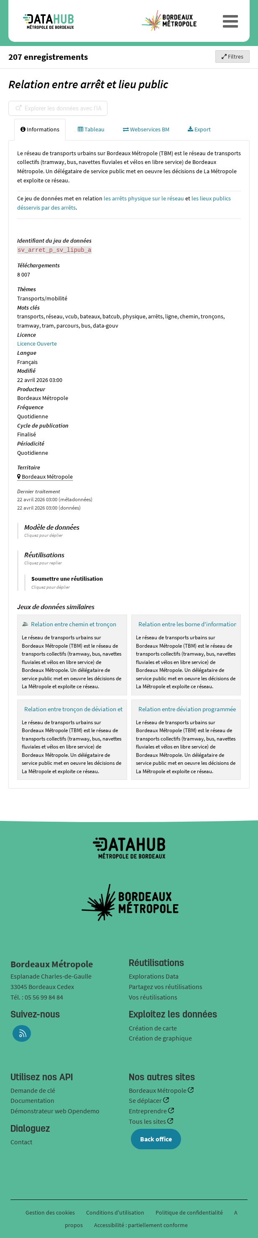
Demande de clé (32, 1090)
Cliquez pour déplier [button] (43, 535)
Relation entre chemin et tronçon (73, 624)
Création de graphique (160, 1038)
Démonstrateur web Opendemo (55, 1111)
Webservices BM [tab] (146, 129)
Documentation (32, 1100)
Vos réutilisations (153, 997)
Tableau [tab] (91, 129)
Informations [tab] (39, 129)
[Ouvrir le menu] (230, 20)
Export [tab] (199, 129)
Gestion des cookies (50, 1212)
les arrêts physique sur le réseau (144, 198)
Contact (21, 1142)
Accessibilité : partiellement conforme (141, 1225)
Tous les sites (148, 1121)
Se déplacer (146, 1100)
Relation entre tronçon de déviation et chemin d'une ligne (98, 709)
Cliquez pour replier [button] (43, 563)
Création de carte (153, 1028)
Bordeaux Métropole (158, 1090)
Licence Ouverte (37, 343)
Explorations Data (154, 976)
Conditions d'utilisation (116, 1212)
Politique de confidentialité (190, 1212)
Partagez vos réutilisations (165, 986)
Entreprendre (148, 1111)
